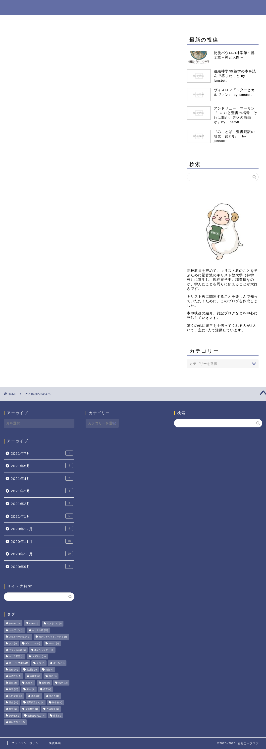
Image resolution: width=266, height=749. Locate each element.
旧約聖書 (195, 21)
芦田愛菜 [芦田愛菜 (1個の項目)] (53, 709)
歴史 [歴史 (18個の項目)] (13, 702)
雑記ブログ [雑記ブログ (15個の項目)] (17, 722)
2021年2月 (42, 503)
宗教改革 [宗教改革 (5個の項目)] (15, 676)
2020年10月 (42, 553)
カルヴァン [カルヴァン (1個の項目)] (16, 630)
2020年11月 (42, 541)
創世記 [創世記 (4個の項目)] (32, 669)
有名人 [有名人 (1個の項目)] (54, 696)
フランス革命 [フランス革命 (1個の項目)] (17, 650)
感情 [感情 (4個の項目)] (46, 683)
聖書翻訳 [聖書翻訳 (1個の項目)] (31, 709)
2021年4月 (42, 478)
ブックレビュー (140, 21)
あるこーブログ (133, 7)
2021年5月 (42, 465)
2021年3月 (42, 490)
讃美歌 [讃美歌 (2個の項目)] (14, 715)
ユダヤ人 (223, 21)
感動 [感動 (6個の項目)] (29, 683)
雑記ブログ (104, 21)
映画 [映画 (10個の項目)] (35, 696)
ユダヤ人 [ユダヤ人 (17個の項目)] (39, 656)
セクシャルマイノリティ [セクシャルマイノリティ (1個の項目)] (53, 637)
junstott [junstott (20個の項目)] (14, 624)
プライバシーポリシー (26, 743)
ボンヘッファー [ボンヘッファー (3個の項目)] (43, 650)
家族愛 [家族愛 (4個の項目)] (35, 676)
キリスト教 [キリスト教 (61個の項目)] (40, 630)
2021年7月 (42, 453)
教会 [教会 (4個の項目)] (30, 689)
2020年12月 (42, 528)
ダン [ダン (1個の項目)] (13, 643)
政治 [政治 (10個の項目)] (13, 689)
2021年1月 (42, 516)
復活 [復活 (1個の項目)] (52, 676)
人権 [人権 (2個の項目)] (40, 663)
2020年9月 (42, 566)
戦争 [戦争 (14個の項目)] (62, 683)
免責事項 (55, 743)
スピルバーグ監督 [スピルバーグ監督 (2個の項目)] (19, 637)
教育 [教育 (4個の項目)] (47, 689)
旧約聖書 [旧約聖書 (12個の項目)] (15, 696)
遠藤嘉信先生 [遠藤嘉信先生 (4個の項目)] (36, 715)
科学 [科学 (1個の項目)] (13, 709)
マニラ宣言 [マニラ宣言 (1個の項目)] (16, 656)
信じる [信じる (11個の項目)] (58, 663)
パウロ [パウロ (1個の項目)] (54, 643)
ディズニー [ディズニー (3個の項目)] (32, 643)
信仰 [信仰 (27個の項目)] (13, 669)
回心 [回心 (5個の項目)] (49, 669)
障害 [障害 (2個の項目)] (57, 715)
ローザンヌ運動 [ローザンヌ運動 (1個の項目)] (18, 663)
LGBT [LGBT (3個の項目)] (33, 624)
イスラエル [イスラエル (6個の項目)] (54, 624)
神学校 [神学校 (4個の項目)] (57, 702)
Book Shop (70, 21)
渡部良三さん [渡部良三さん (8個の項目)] (35, 702)
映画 (171, 21)
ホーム (41, 21)
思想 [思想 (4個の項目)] (13, 683)
